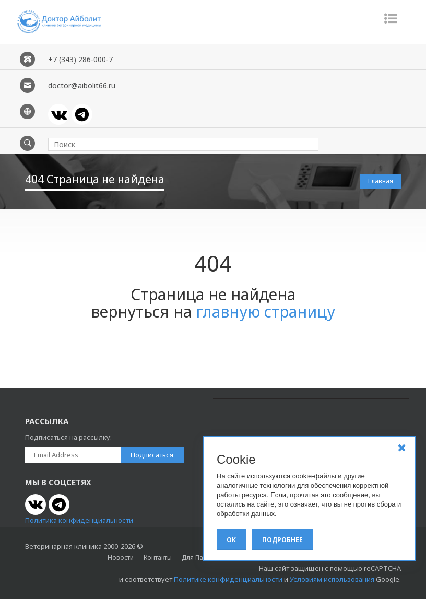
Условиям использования (332, 579)
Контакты (158, 557)
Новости (121, 557)
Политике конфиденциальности (228, 579)
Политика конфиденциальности (79, 520)
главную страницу (265, 311)
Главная (380, 181)
